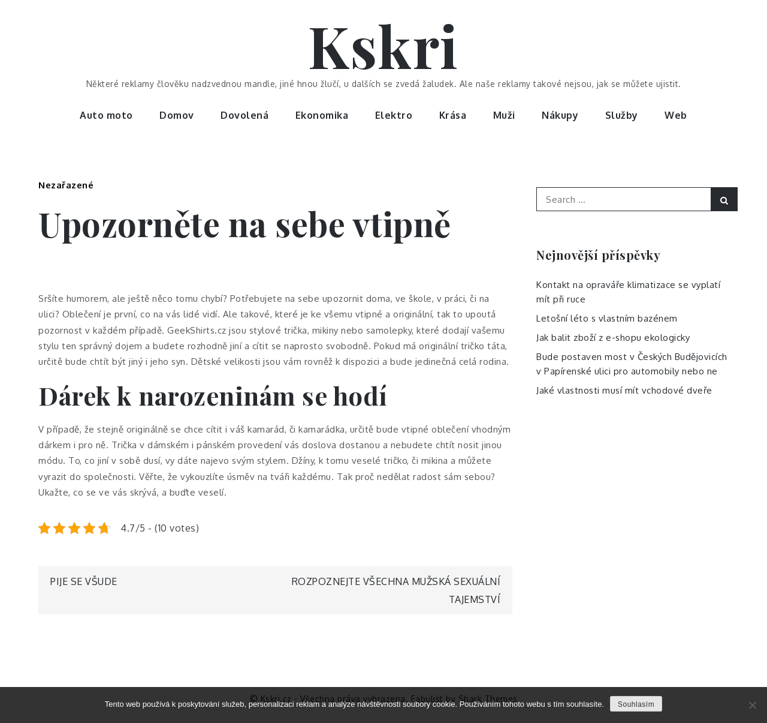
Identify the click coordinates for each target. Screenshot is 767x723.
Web (676, 115)
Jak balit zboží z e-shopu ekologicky (613, 337)
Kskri (383, 45)
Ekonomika (322, 115)
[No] (752, 705)
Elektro (394, 115)
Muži (504, 115)
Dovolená (244, 115)
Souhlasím (636, 704)
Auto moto (106, 115)
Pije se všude (83, 581)
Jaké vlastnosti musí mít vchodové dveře (624, 390)
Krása (453, 115)
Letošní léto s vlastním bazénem (607, 318)
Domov (176, 115)
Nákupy (560, 115)
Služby (621, 115)
